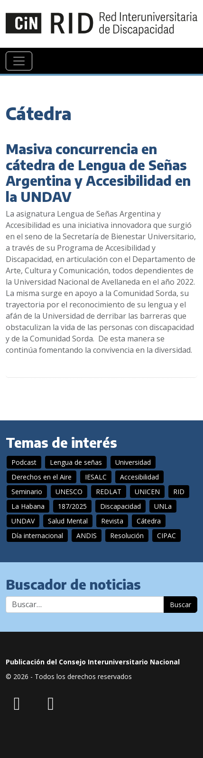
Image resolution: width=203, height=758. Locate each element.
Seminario (26, 491)
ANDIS (86, 535)
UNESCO (69, 491)
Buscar (180, 604)
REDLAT (108, 491)
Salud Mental (68, 520)
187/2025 (72, 506)
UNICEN (147, 491)
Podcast (24, 462)
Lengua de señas (76, 462)
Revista (112, 520)
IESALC (96, 476)
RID (179, 491)
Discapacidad (120, 506)
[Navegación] (19, 61)
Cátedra (149, 520)
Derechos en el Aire (41, 476)
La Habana (28, 506)
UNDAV (23, 520)
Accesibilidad (139, 476)
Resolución (127, 535)
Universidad (133, 462)
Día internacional (37, 535)
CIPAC (166, 535)
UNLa (163, 506)
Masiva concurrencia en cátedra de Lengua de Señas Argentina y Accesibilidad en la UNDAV (98, 172)
